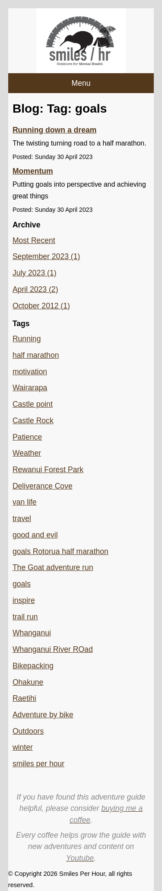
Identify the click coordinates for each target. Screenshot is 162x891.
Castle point (33, 404)
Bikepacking (33, 665)
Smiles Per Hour (82, 873)
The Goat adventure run (53, 567)
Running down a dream (55, 130)
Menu (80, 83)
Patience (27, 437)
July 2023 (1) (35, 273)
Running (27, 338)
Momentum (33, 171)
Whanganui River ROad (53, 649)
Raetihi (24, 698)
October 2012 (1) (41, 305)
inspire (24, 600)
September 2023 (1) (46, 256)
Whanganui (32, 633)
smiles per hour (38, 763)
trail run (25, 616)
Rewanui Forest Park (48, 469)
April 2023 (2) (35, 289)
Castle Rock (33, 420)
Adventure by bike (43, 714)
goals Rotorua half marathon (60, 551)
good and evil (35, 535)
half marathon (36, 355)
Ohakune (28, 682)
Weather (27, 453)
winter (23, 747)
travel (22, 518)
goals (22, 584)
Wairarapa (30, 387)
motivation (30, 371)
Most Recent (34, 240)
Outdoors (28, 731)
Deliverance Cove (43, 486)
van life (25, 502)
